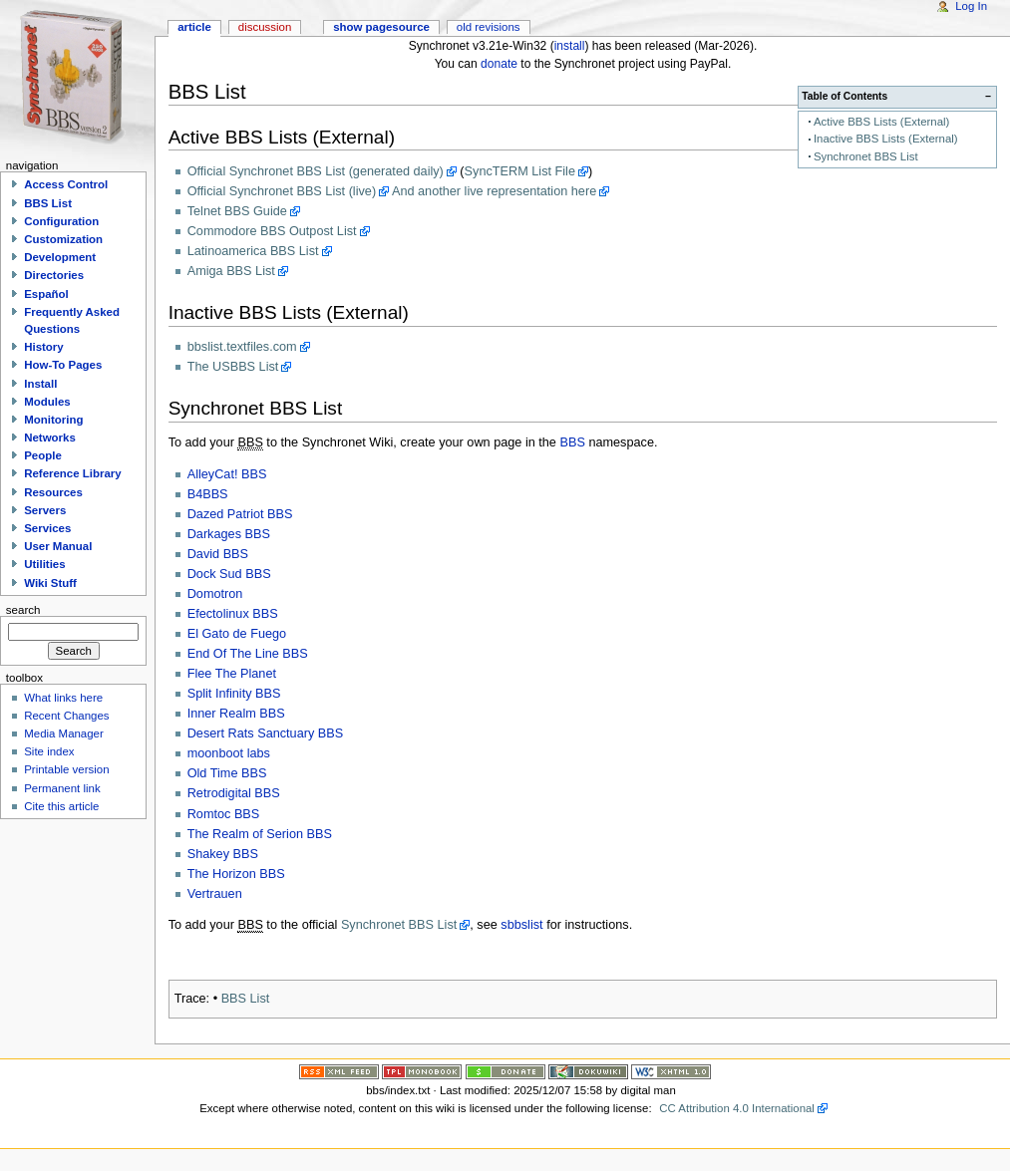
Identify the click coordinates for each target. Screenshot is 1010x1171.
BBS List (245, 999)
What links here (63, 698)
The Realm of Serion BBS (259, 834)
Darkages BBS (228, 534)
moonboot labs (228, 753)
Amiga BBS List (231, 271)
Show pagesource (381, 27)
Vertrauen (214, 894)
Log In (971, 6)
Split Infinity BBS (234, 694)
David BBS (217, 554)
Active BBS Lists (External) (881, 122)
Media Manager (64, 733)
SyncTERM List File (520, 171)
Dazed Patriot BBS (240, 514)
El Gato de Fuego (236, 634)
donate (499, 64)
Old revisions (488, 27)
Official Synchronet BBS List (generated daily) (315, 171)
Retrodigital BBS (233, 793)
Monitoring (53, 420)
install (569, 46)
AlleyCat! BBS (227, 474)
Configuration (61, 221)
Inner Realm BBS (236, 714)
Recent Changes (66, 716)
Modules (47, 402)
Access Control (66, 184)
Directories (54, 275)
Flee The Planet (231, 674)
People (43, 455)
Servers (45, 510)
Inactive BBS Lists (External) (886, 139)
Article (194, 27)
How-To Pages (63, 365)
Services (47, 528)
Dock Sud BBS (229, 574)
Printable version (66, 769)
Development (60, 257)
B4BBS (207, 494)
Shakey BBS (222, 854)
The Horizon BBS (236, 874)
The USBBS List (233, 367)
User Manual (58, 546)
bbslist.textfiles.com (242, 347)
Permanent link (62, 788)
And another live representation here (494, 191)
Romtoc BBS (223, 814)
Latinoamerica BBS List (253, 251)
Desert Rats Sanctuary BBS (265, 733)
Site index (49, 751)
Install (40, 384)
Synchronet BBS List (866, 156)
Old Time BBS (227, 773)
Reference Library (72, 473)
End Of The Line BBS (247, 654)
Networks (50, 437)
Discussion (264, 27)
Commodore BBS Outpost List (272, 231)
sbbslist (521, 925)
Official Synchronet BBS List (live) (281, 191)
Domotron (215, 594)
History (43, 347)
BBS (571, 442)
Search (23, 610)
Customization (63, 239)
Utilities (44, 564)
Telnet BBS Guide (237, 211)
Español (46, 294)
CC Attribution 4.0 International (737, 1108)
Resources (53, 492)
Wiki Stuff (50, 583)
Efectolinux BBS (232, 614)
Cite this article (61, 806)
